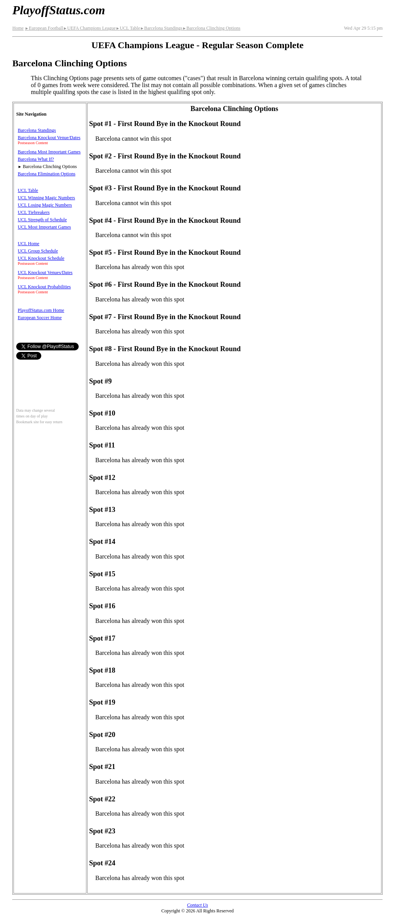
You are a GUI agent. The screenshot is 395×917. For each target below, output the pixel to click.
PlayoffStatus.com (58, 10)
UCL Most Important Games (44, 227)
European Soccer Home (40, 317)
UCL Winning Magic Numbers (46, 197)
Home (18, 28)
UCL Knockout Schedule (41, 258)
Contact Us (197, 905)
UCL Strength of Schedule (42, 219)
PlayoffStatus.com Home (41, 310)
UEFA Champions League (89, 28)
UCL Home (28, 243)
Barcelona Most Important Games (49, 152)
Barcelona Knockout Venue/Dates (49, 137)
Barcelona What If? (36, 159)
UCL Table (128, 28)
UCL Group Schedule (38, 251)
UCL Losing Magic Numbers (45, 205)
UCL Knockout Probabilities (44, 286)
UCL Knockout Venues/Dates (45, 272)
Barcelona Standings (161, 28)
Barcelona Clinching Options (211, 28)
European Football (44, 28)
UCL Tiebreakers (34, 212)
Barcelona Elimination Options (46, 174)
